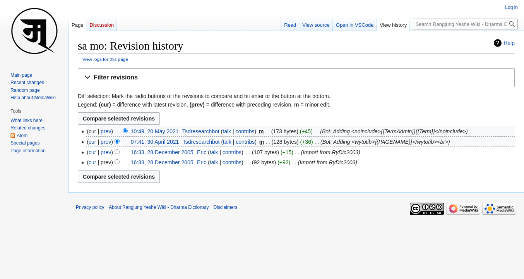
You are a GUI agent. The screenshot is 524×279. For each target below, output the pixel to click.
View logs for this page (105, 59)
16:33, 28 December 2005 (162, 152)
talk (227, 131)
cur (92, 142)
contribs (244, 131)
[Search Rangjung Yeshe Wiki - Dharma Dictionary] (465, 24)
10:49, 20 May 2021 (155, 131)
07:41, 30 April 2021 (155, 142)
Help (509, 43)
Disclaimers (226, 207)
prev (106, 131)
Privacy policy (90, 207)
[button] (296, 77)
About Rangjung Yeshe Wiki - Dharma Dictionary (159, 207)
